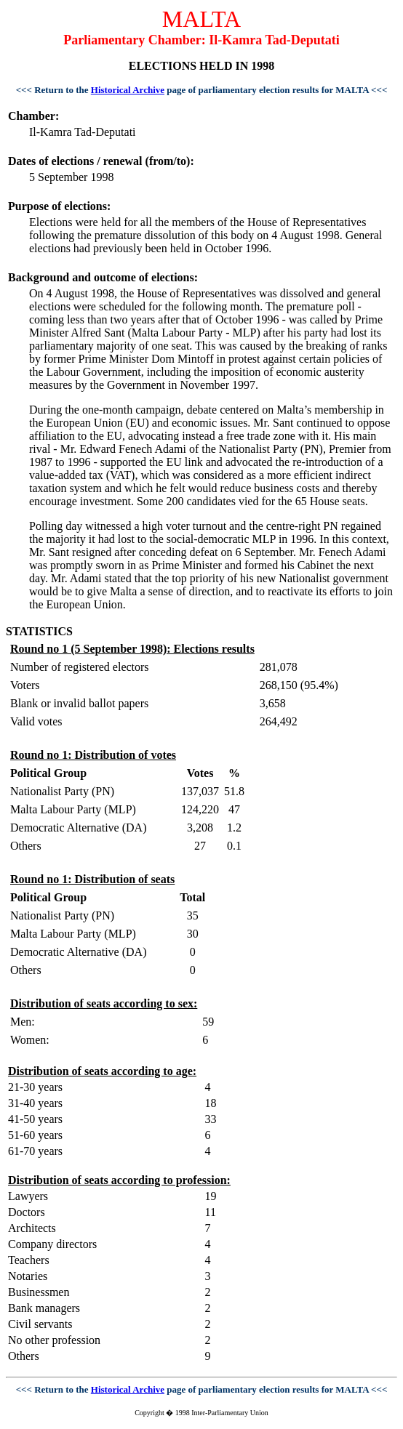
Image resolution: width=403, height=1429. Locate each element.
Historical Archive (127, 89)
